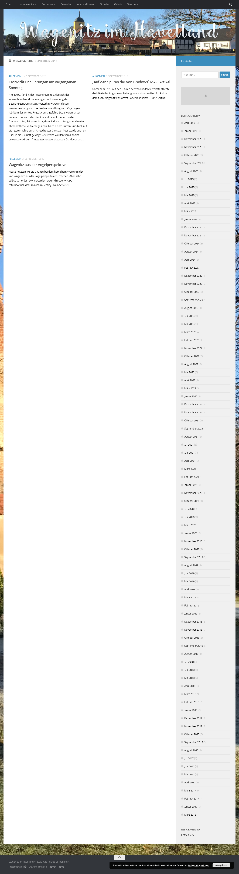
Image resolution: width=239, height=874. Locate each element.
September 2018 (193, 645)
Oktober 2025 (191, 155)
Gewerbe (65, 4)
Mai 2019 (189, 581)
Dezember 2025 (193, 139)
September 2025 (193, 163)
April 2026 (189, 123)
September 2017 (193, 742)
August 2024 (191, 251)
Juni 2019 (189, 573)
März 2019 (190, 597)
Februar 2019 (191, 605)
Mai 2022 (189, 372)
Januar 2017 (190, 806)
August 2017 (191, 750)
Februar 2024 (191, 267)
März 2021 (190, 468)
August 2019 (191, 565)
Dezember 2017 (193, 718)
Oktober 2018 (191, 637)
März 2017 (190, 790)
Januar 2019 (190, 613)
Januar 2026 (190, 131)
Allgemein (15, 76)
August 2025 (191, 171)
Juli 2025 (189, 179)
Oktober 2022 (191, 356)
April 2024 (189, 259)
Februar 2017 (191, 798)
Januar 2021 (190, 484)
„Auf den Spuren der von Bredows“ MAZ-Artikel (131, 82)
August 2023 (191, 308)
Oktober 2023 (191, 291)
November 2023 (193, 283)
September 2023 (193, 299)
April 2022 (189, 380)
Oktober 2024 (191, 243)
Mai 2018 (189, 678)
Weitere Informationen (198, 865)
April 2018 (189, 686)
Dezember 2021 (193, 404)
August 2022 (191, 364)
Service (131, 4)
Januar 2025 (190, 219)
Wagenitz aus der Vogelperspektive (37, 164)
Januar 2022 (190, 396)
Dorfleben (47, 4)
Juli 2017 (189, 758)
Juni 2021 (189, 452)
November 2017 (193, 726)
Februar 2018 (191, 702)
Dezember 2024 (193, 227)
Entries (187, 835)
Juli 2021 (189, 444)
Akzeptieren (221, 865)
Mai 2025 (189, 195)
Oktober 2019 (191, 549)
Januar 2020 (190, 533)
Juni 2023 (189, 316)
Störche (104, 4)
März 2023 (190, 332)
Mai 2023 (189, 324)
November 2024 (193, 235)
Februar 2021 (191, 476)
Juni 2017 (189, 766)
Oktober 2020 (191, 501)
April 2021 (189, 460)
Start (9, 4)
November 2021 (193, 412)
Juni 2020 (189, 517)
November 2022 (193, 348)
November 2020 (193, 493)
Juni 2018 (189, 670)
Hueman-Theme (56, 866)
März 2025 (190, 211)
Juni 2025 (189, 187)
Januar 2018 (190, 710)
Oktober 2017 (191, 734)
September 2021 (193, 428)
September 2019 (193, 557)
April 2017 (189, 782)
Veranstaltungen (85, 4)
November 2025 (193, 147)
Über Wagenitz (25, 4)
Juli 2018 (189, 661)
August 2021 (191, 436)
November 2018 (193, 629)
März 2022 (190, 388)
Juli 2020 (189, 509)
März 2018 (190, 694)
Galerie (118, 4)
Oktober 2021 (191, 420)
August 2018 (191, 653)
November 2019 (193, 541)
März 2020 (190, 525)
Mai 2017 (189, 774)
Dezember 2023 (193, 275)
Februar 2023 (191, 340)
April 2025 (189, 203)
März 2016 (190, 814)
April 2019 (189, 589)
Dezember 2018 (193, 621)
